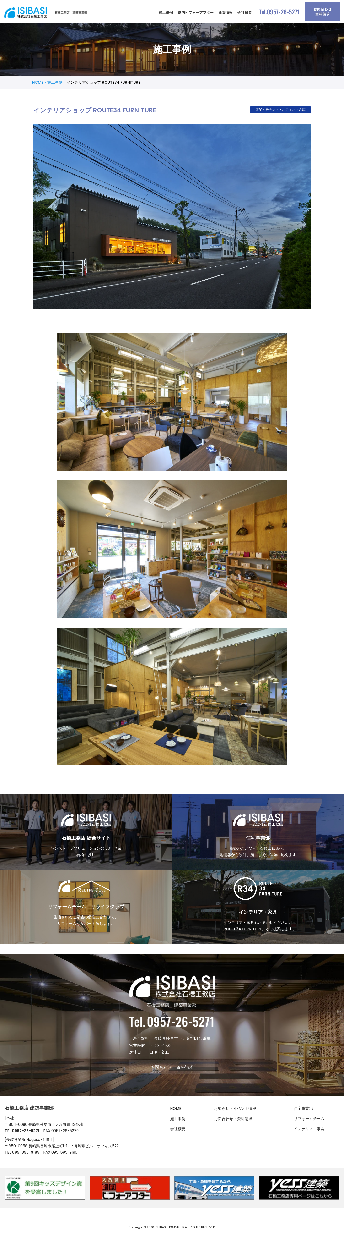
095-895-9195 (25, 1156)
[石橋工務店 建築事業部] (47, 12)
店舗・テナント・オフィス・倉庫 (280, 110)
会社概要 (244, 12)
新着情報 (225, 12)
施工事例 (166, 12)
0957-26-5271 (25, 1134)
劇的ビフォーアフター (196, 12)
